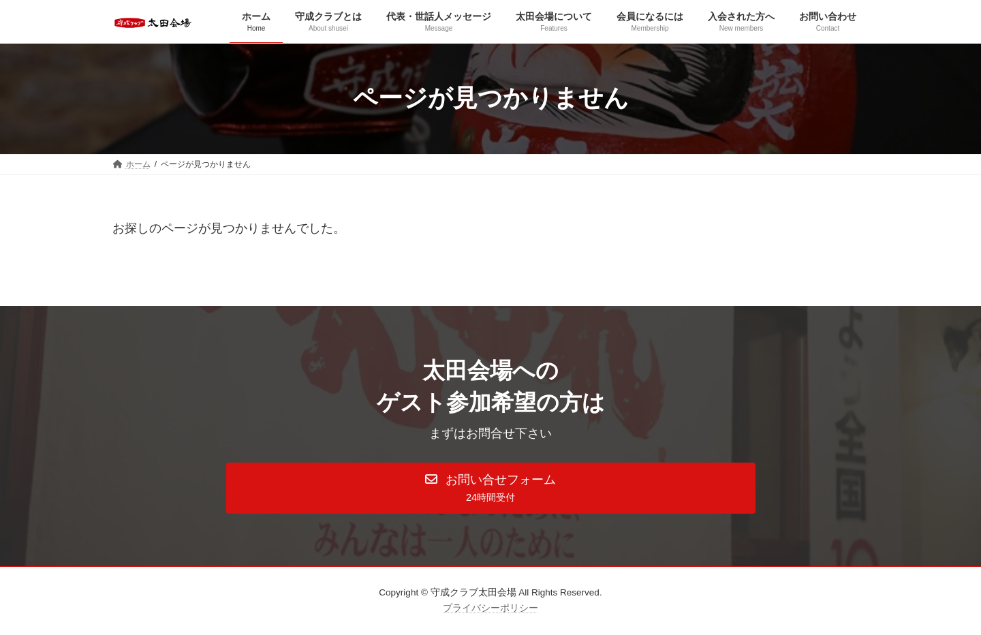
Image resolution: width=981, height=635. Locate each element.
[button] (491, 488)
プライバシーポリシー (490, 608)
